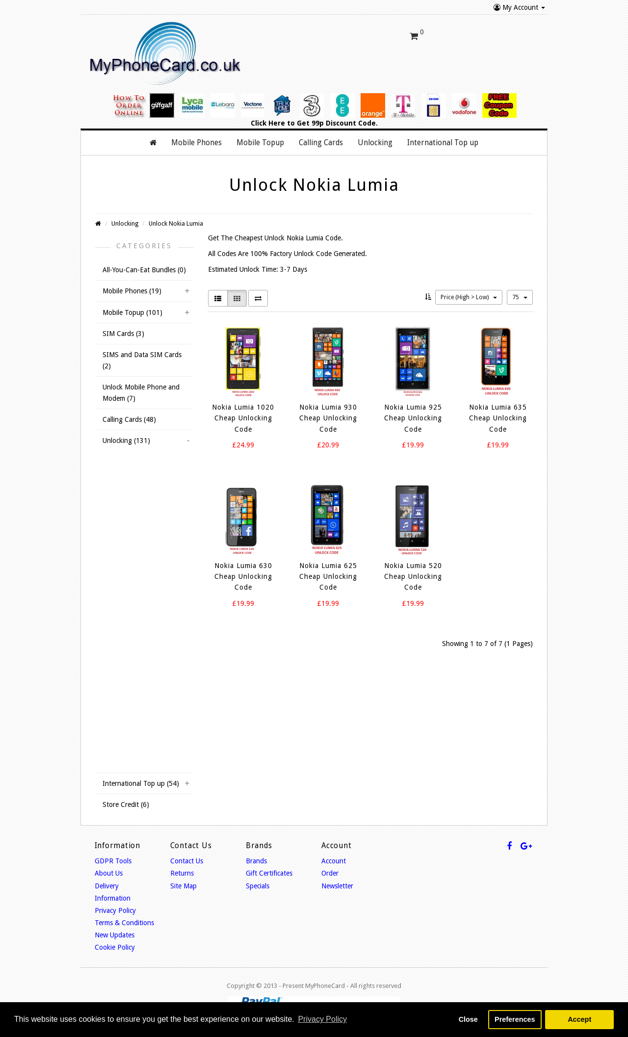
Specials (257, 877)
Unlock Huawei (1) (132, 468)
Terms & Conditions (124, 913)
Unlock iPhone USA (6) (139, 593)
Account (333, 852)
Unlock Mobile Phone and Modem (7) (141, 383)
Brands (256, 852)
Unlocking (124, 214)
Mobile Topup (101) (132, 303)
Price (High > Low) (469, 288)
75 (519, 288)
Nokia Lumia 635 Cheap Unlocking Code (498, 409)
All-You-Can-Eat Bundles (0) (144, 260)
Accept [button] (579, 1019)
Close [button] (468, 1019)
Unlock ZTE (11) (129, 736)
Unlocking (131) (126, 432)
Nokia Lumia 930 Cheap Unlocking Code (328, 409)
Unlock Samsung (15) (137, 540)
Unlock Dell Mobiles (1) (139, 665)
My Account (519, 7)
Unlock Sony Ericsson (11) (144, 646)
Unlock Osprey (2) (131, 521)
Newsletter (337, 877)
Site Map (183, 877)
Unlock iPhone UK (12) (139, 557)
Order (330, 864)
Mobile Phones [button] (196, 133)
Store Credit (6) (126, 795)
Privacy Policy (115, 901)
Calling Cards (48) (129, 410)
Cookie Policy (115, 938)
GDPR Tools (113, 852)
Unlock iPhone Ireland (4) (143, 575)
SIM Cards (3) (123, 324)
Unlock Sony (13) (131, 629)
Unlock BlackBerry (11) (139, 450)
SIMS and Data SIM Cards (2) (142, 351)
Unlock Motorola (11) (137, 700)
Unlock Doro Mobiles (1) (141, 754)
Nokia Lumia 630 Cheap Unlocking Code (243, 567)
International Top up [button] (442, 133)
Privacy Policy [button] (322, 1019)
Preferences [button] (515, 1019)
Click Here (268, 114)
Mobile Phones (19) (132, 281)
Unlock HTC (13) (130, 611)
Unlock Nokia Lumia (176, 214)
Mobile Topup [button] (260, 133)
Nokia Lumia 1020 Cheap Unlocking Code (243, 409)
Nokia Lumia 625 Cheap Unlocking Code (328, 567)
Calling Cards (321, 133)
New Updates (114, 926)
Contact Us (186, 852)
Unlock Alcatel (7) (131, 718)
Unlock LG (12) (127, 682)
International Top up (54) (141, 774)
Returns (182, 864)
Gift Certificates (269, 864)
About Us (109, 864)
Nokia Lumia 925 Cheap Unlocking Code (413, 409)
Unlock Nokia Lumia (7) (139, 504)
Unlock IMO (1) (128, 486)
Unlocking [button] (375, 133)
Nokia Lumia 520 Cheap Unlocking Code (413, 567)
